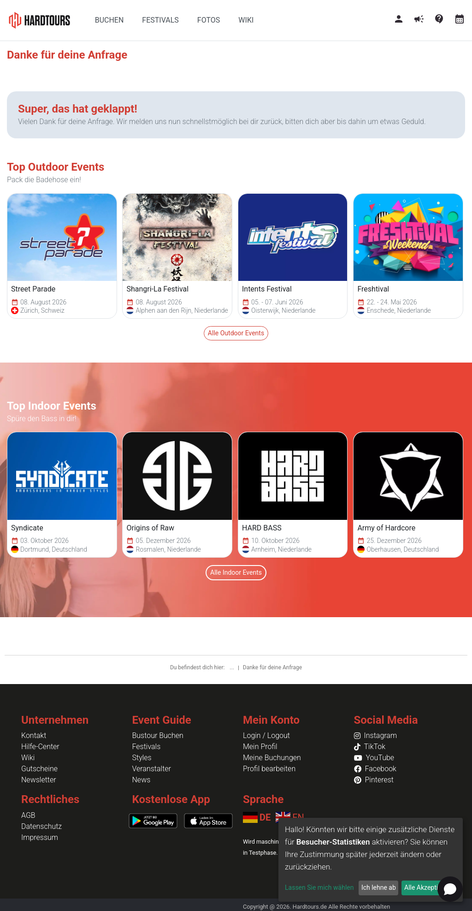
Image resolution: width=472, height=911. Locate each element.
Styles (142, 757)
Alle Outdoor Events (236, 333)
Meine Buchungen (272, 757)
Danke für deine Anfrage (272, 667)
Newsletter (38, 779)
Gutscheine (39, 768)
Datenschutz (41, 826)
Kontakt (33, 735)
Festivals (146, 746)
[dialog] (370, 860)
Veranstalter (151, 768)
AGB (28, 815)
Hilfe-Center (40, 746)
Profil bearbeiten (269, 768)
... (232, 667)
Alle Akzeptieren (427, 887)
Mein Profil (260, 746)
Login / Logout (266, 735)
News (141, 779)
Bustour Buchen (157, 735)
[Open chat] (450, 889)
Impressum (39, 837)
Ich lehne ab (378, 887)
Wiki (28, 757)
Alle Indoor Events (236, 572)
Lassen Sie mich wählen (319, 887)
